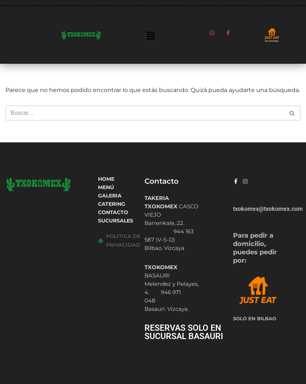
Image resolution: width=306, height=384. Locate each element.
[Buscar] (144, 113)
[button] (150, 36)
